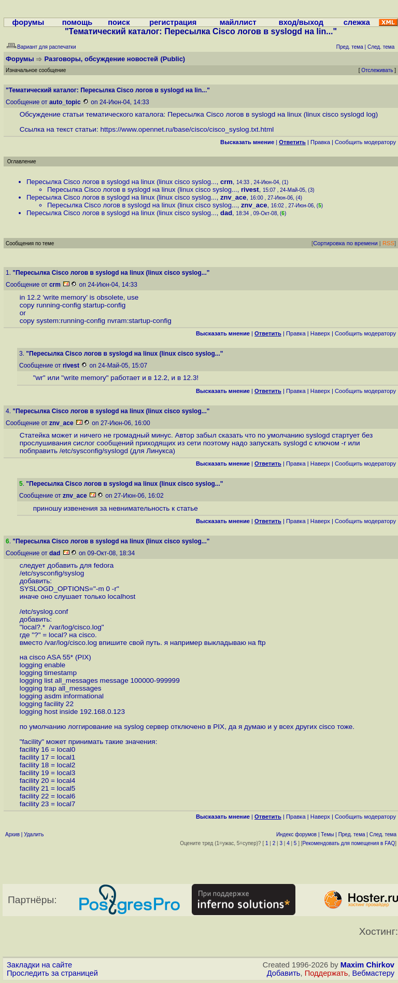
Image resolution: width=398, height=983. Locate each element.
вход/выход (301, 22)
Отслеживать (377, 70)
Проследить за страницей (52, 973)
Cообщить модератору (365, 142)
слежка (357, 22)
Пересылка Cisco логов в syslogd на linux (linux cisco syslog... (121, 182)
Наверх (320, 333)
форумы (28, 22)
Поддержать (326, 973)
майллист (238, 22)
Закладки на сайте (39, 965)
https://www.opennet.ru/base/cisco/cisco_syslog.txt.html (187, 129)
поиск (119, 22)
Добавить (284, 973)
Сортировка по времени (345, 243)
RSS (388, 243)
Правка (320, 142)
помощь (77, 22)
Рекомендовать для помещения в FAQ (349, 843)
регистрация (172, 22)
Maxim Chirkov (367, 965)
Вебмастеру (373, 973)
